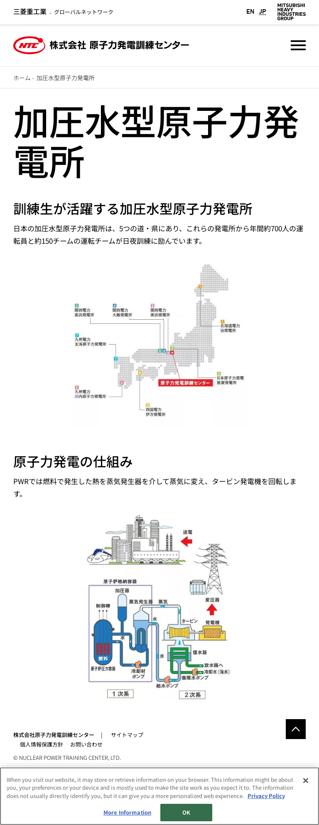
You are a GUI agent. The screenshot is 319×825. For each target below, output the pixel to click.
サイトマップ (127, 735)
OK (186, 812)
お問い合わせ (86, 744)
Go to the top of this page (296, 729)
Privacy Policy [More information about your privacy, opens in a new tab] (266, 796)
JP (262, 11)
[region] (159, 796)
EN (250, 11)
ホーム (22, 77)
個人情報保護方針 (41, 744)
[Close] (306, 780)
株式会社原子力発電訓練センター (53, 735)
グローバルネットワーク (63, 12)
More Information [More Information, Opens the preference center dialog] (127, 812)
